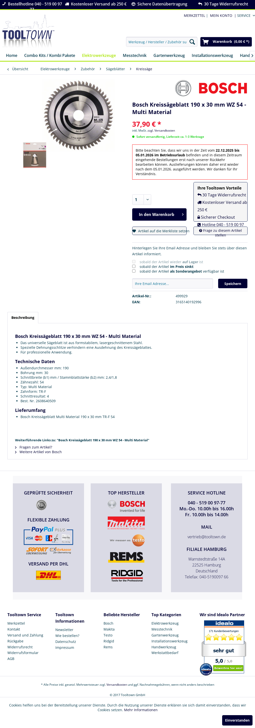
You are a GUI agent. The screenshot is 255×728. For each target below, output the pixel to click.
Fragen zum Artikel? (33, 447)
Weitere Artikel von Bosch (38, 451)
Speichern (232, 283)
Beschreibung (22, 317)
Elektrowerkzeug (165, 623)
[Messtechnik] (134, 56)
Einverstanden (237, 720)
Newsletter (64, 629)
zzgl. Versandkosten (161, 130)
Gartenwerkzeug (165, 635)
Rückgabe (15, 641)
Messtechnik (161, 629)
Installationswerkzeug (169, 641)
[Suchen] (192, 42)
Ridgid (109, 641)
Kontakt (13, 629)
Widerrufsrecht (20, 647)
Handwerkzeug (163, 647)
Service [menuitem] (244, 15)
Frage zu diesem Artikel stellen (220, 232)
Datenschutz (65, 641)
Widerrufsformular (23, 652)
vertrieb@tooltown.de (207, 537)
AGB (10, 658)
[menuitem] (222, 15)
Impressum (64, 647)
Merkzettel (16, 623)
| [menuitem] (195, 15)
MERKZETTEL (194, 15)
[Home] (11, 56)
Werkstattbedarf (164, 652)
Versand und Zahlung (25, 635)
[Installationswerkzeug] (212, 56)
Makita (109, 629)
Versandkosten (116, 684)
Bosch (108, 623)
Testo (108, 635)
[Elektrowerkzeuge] (99, 56)
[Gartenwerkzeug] (169, 56)
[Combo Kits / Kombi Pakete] (50, 56)
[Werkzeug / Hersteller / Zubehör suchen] (161, 42)
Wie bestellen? (67, 635)
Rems (108, 647)
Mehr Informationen (141, 709)
